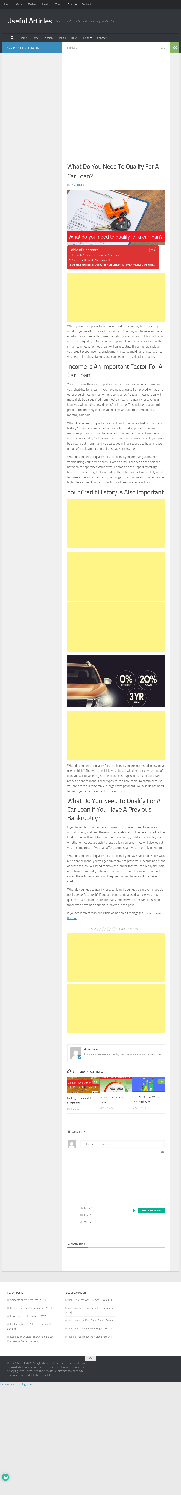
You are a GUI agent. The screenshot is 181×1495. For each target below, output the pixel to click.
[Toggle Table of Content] (157, 250)
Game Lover (78, 184)
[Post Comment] (151, 1215)
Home (7, 4)
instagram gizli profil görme (16, 1389)
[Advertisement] (116, 84)
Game (19, 4)
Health (46, 4)
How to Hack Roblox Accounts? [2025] (31, 1312)
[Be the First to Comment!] (122, 1149)
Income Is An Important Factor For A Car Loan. (101, 255)
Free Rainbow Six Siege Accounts (94, 1333)
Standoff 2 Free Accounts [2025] (28, 1304)
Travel (59, 4)
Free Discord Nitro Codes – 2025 (28, 1321)
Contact (86, 4)
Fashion (32, 4)
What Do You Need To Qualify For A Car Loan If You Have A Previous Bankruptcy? (115, 267)
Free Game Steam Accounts (100, 1325)
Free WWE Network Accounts (95, 1304)
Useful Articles (29, 21)
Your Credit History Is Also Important (95, 260)
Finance (72, 4)
